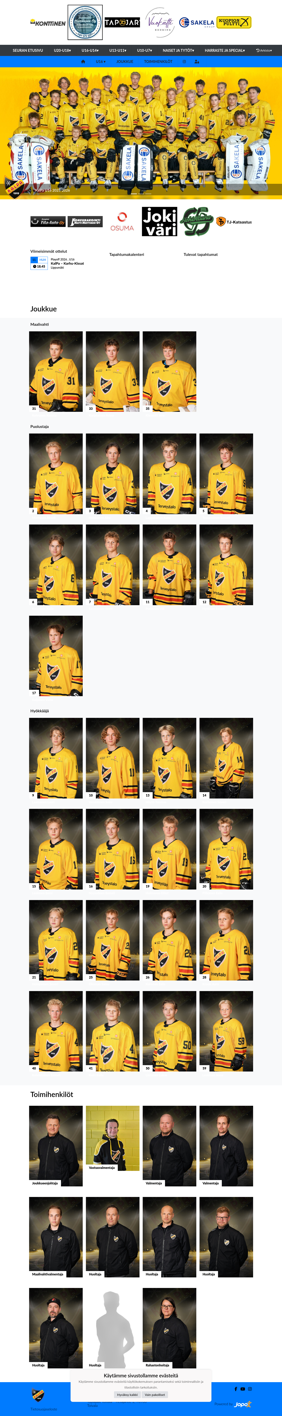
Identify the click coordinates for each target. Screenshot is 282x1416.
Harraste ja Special (225, 50)
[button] (21, 133)
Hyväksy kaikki (127, 1394)
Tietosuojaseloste (43, 1409)
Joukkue (124, 61)
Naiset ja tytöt (178, 50)
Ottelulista (40, 277)
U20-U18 (62, 50)
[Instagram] (184, 61)
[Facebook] (234, 1389)
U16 (101, 61)
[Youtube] (241, 1389)
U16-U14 (90, 50)
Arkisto (264, 50)
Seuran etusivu (28, 50)
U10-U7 (144, 50)
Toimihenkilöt (158, 61)
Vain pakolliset (155, 1394)
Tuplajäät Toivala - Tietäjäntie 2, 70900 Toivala (117, 1403)
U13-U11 (117, 50)
